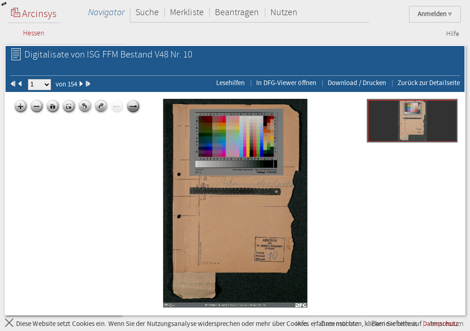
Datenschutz (339, 324)
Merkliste (187, 12)
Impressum (447, 324)
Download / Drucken (357, 82)
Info (302, 324)
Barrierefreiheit (394, 324)
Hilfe (452, 34)
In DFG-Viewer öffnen (286, 82)
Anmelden (435, 14)
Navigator (106, 12)
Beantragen (237, 12)
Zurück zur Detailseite (428, 82)
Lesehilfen (230, 82)
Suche (147, 12)
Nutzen (283, 12)
